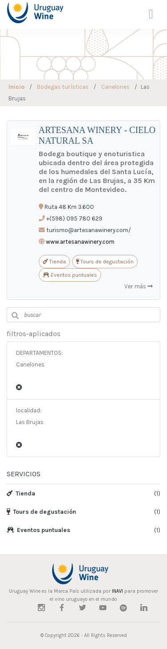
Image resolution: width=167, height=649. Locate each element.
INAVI (117, 591)
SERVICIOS (24, 474)
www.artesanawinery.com (80, 241)
